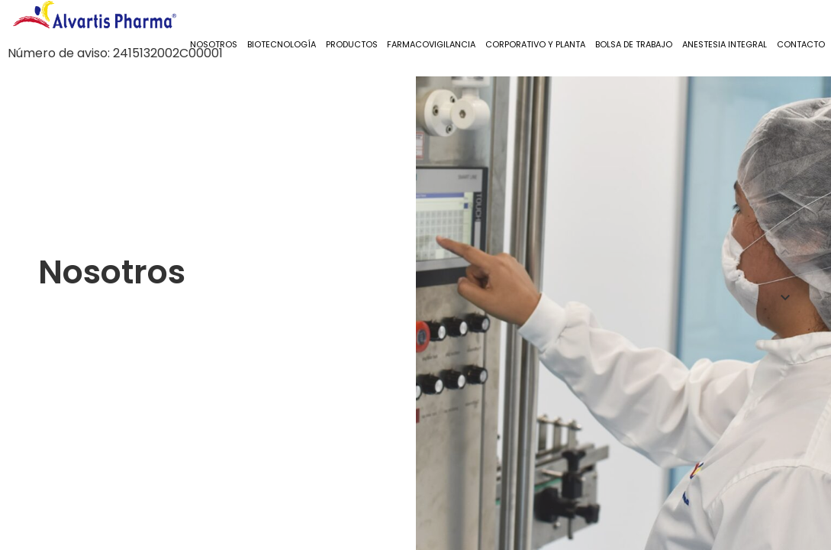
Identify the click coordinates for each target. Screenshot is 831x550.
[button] (785, 252)
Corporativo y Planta (535, 44)
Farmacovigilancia (431, 44)
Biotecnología (281, 44)
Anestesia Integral (724, 44)
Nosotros (213, 44)
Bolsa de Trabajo (633, 44)
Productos (352, 44)
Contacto (801, 44)
